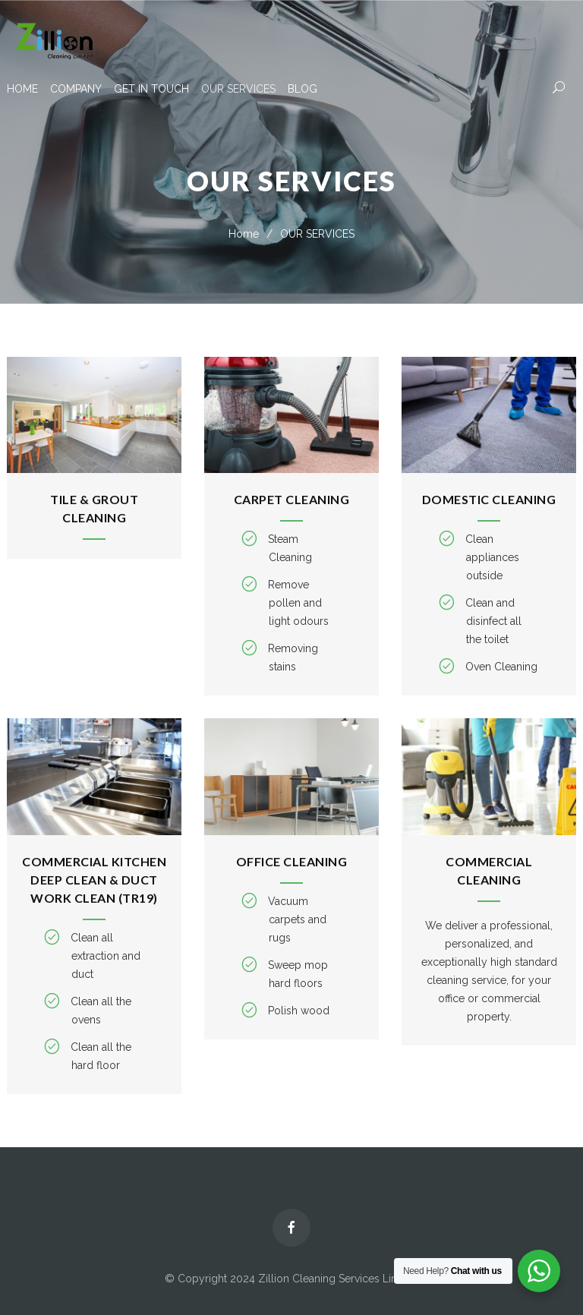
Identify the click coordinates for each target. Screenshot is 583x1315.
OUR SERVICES (238, 89)
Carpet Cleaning (292, 499)
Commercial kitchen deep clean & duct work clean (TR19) (94, 879)
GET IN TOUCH (151, 89)
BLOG (302, 89)
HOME (22, 89)
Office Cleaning (292, 861)
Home (243, 234)
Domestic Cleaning (489, 499)
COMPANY (76, 89)
